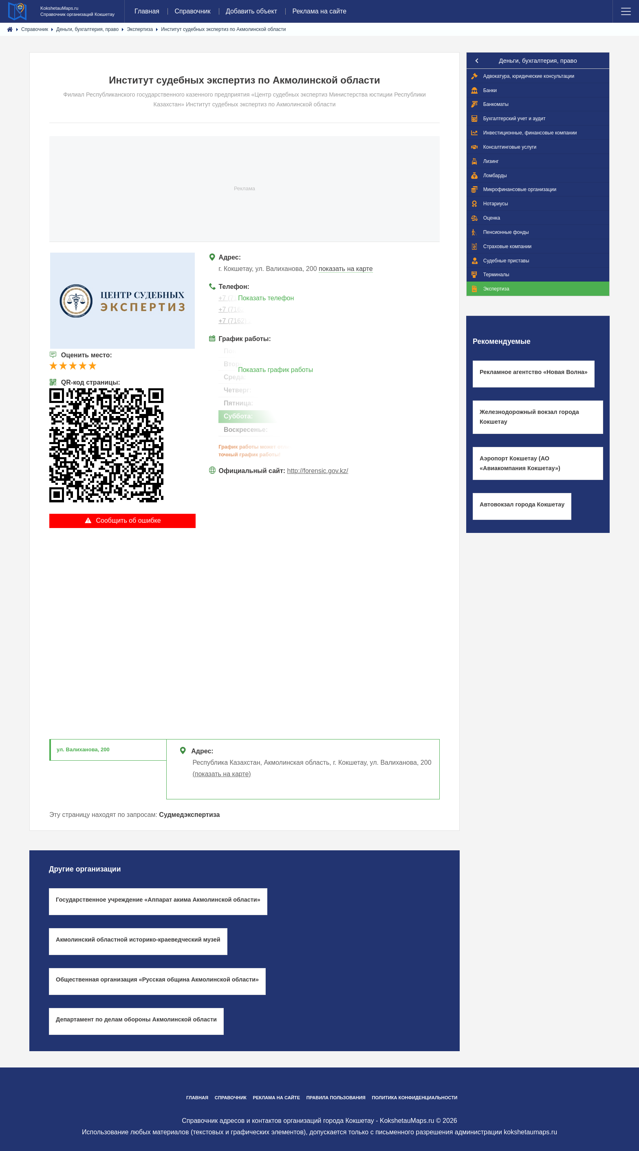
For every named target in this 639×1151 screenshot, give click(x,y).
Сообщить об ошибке (122, 520)
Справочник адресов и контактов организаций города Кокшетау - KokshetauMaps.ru (308, 1120)
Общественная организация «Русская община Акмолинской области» (157, 979)
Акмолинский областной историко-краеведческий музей (138, 939)
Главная (146, 11)
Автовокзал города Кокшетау (522, 504)
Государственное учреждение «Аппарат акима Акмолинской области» (158, 899)
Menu (626, 11)
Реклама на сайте (319, 11)
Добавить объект (251, 11)
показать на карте (346, 268)
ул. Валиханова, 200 (83, 749)
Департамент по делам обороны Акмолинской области (136, 1019)
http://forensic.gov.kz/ (317, 470)
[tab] (108, 750)
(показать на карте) (221, 773)
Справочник (192, 11)
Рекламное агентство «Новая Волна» (534, 372)
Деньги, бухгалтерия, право (538, 60)
